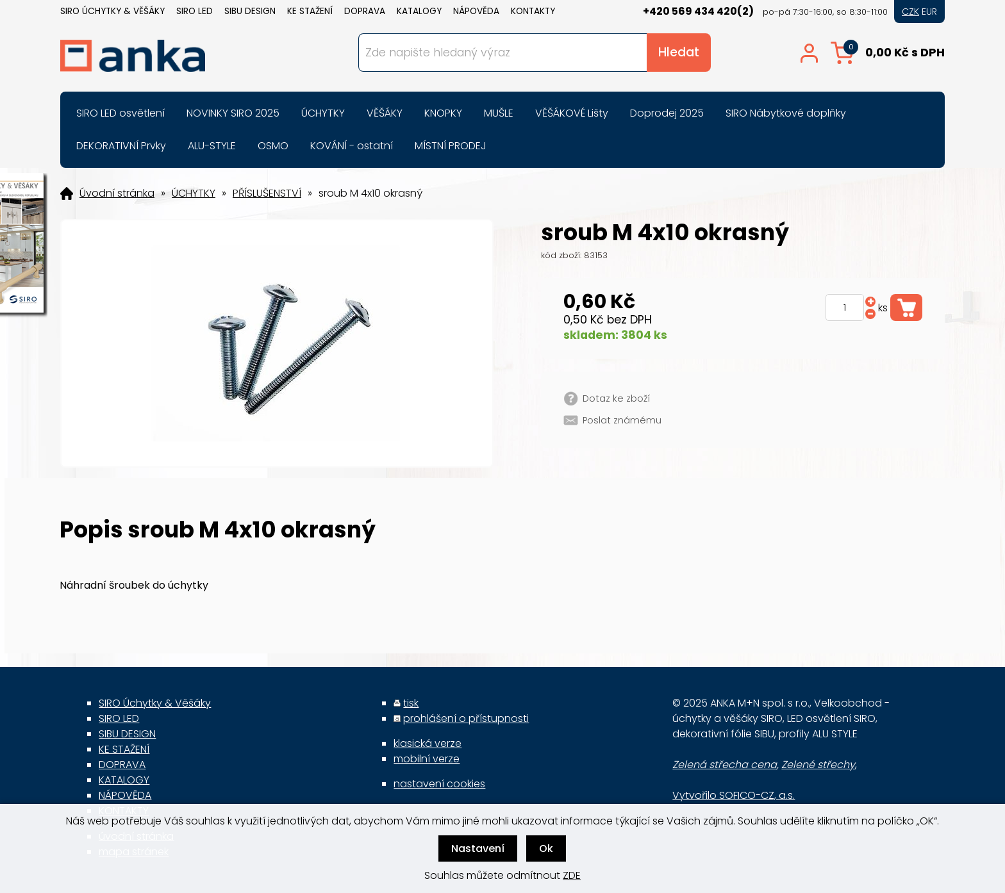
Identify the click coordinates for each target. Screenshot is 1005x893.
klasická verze (427, 743)
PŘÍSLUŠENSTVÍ (267, 193)
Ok (546, 848)
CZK (910, 11)
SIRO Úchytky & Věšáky (112, 11)
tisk (411, 703)
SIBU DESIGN (250, 11)
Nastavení (477, 848)
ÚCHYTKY (193, 193)
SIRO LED (194, 11)
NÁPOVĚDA (476, 11)
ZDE (572, 875)
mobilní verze (427, 758)
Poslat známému (622, 420)
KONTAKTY (533, 11)
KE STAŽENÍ (310, 11)
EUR (929, 11)
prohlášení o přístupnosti (466, 718)
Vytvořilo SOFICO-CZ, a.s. (733, 795)
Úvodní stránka (116, 193)
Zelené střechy (818, 764)
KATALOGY (419, 11)
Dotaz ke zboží (616, 398)
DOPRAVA (364, 11)
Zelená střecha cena (724, 764)
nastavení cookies (439, 783)
